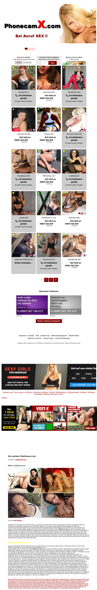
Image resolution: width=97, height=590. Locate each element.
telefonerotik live (63, 583)
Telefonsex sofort (75, 579)
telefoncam (77, 588)
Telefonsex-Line (21, 459)
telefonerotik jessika (13, 585)
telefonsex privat (39, 586)
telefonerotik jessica (53, 583)
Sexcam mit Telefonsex (76, 580)
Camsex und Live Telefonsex (54, 582)
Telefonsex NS (38, 579)
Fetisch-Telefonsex (18, 579)
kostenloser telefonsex (68, 588)
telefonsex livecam (18, 588)
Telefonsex (81, 585)
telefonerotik (81, 582)
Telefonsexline (55, 579)
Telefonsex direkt (84, 579)
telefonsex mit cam (37, 588)
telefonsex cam (30, 586)
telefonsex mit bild (47, 588)
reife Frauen (42, 580)
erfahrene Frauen (51, 580)
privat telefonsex (48, 586)
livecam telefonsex (58, 586)
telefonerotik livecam (82, 583)
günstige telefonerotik (38, 585)
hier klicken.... (18, 520)
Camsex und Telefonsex (38, 582)
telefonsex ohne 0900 (20, 586)
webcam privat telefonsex (71, 586)
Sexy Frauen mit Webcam (63, 580)
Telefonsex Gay (57, 588)
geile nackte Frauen (13, 580)
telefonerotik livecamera (71, 585)
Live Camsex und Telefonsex (70, 582)
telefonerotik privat (28, 583)
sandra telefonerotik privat (40, 583)
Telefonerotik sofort (65, 579)
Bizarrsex (10, 579)
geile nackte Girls (24, 580)
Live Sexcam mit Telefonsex (24, 582)
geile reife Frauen (34, 580)
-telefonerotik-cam (49, 585)
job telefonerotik (72, 583)
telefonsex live (28, 588)
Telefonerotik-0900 (59, 585)
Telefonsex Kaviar (29, 579)
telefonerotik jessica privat (15, 583)
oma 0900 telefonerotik (25, 585)
